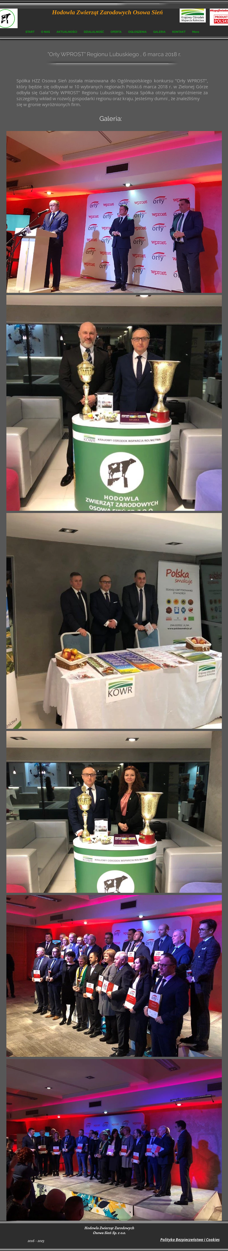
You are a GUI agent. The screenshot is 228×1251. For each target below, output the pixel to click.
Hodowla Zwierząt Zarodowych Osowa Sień (107, 12)
